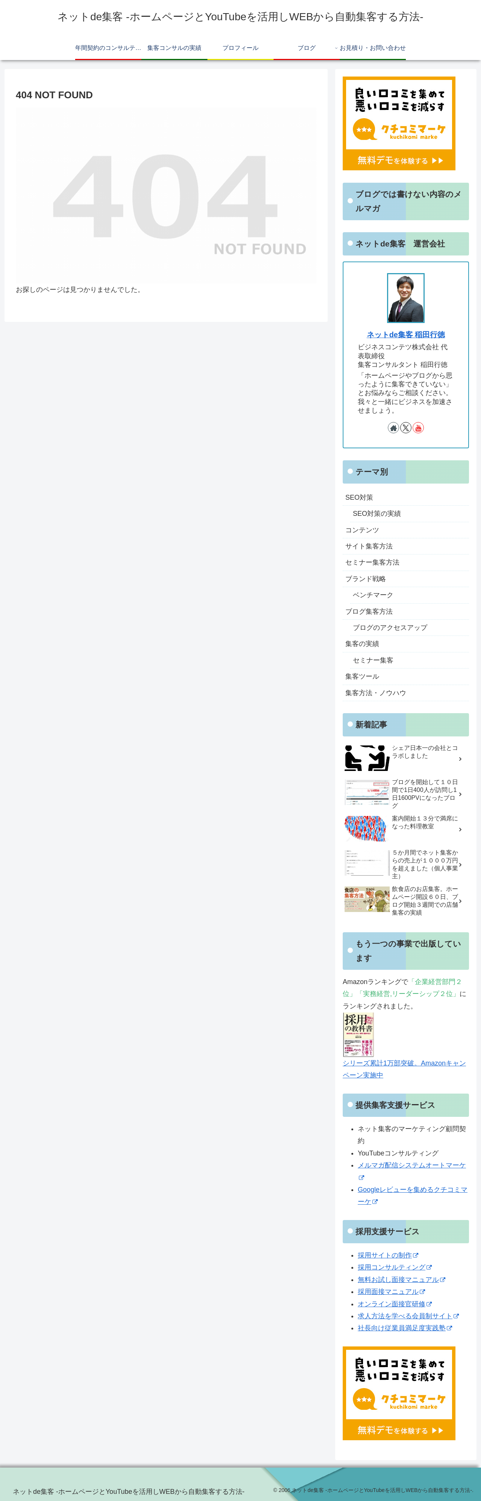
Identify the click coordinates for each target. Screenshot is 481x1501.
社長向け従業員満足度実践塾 (405, 1328)
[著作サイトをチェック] (393, 427)
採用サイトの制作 (388, 1255)
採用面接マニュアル (391, 1291)
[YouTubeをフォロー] (418, 427)
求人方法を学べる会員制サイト (408, 1316)
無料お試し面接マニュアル (401, 1279)
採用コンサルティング (395, 1267)
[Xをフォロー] (405, 427)
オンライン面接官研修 (395, 1304)
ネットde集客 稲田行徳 (406, 335)
